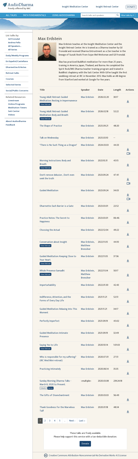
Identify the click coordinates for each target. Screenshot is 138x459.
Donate (131, 7)
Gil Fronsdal (14, 39)
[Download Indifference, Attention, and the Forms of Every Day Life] (128, 301)
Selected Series (15, 85)
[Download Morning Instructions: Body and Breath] (128, 165)
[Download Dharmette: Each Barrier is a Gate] (128, 210)
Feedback (10, 125)
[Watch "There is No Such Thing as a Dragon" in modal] (128, 153)
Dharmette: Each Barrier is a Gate (56, 206)
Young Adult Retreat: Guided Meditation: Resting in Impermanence (58, 99)
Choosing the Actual (50, 230)
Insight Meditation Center (75, 7)
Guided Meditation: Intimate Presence (54, 335)
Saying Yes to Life (49, 345)
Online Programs (16, 104)
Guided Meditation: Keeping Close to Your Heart (58, 258)
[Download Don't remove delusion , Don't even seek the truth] (128, 179)
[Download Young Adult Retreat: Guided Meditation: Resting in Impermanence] (128, 101)
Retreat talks (12, 73)
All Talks (11, 15)
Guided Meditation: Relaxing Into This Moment (58, 311)
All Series (12, 49)
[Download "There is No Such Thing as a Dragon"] (128, 149)
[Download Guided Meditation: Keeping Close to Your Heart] (128, 261)
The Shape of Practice (51, 126)
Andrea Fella (14, 42)
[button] (128, 97)
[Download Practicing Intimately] (128, 373)
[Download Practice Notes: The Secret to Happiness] (128, 222)
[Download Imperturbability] (128, 289)
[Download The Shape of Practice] (128, 130)
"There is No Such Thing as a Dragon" (58, 145)
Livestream (13, 100)
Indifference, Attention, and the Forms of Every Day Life (55, 299)
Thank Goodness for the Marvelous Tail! (57, 409)
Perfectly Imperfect (49, 321)
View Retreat (45, 104)
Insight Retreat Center (107, 7)
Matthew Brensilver (86, 247)
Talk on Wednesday (49, 138)
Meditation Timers (17, 107)
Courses (10, 79)
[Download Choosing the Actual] (128, 234)
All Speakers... (14, 46)
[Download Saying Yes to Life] (128, 349)
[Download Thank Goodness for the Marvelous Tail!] (128, 411)
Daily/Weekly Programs (19, 55)
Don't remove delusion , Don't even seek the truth (57, 177)
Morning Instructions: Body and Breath (55, 162)
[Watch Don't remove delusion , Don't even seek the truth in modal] (128, 183)
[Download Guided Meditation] (128, 195)
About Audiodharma (16, 121)
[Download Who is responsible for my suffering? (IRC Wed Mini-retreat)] (128, 361)
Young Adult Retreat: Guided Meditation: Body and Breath (54, 113)
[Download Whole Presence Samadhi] (128, 275)
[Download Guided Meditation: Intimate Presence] (128, 337)
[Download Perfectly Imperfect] (128, 325)
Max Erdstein (87, 97)
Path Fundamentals (34, 15)
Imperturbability (48, 285)
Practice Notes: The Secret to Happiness (55, 220)
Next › (72, 421)
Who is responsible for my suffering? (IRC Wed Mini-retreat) (58, 359)
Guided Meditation (49, 191)
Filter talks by (126, 15)
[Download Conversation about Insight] (128, 246)
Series (50, 388)
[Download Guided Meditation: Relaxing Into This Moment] (128, 313)
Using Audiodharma (63, 15)
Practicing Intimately (50, 369)
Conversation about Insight (53, 242)
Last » (82, 421)
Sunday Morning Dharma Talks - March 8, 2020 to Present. (55, 382)
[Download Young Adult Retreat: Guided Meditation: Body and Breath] (128, 116)
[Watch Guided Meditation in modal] (128, 199)
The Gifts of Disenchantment (54, 395)
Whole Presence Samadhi (52, 271)
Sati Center (14, 111)
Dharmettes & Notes (16, 67)
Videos (13, 115)
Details (43, 388)
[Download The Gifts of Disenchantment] (128, 399)
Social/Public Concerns (17, 90)
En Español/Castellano (17, 61)
